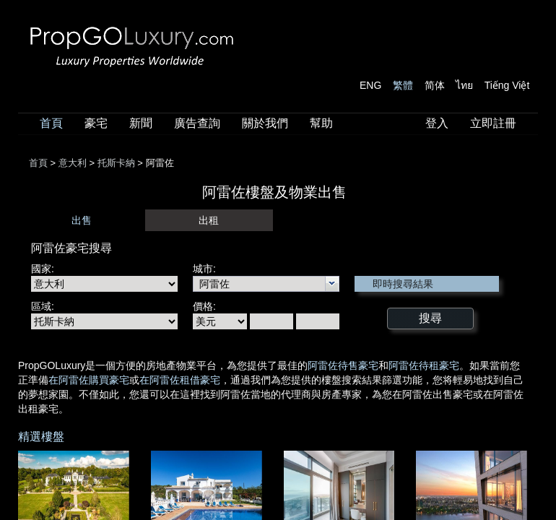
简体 (435, 85)
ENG (370, 85)
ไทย (464, 85)
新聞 (140, 123)
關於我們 (265, 123)
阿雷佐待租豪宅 (423, 365)
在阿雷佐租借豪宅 (179, 380)
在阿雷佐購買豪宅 (88, 380)
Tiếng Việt (507, 85)
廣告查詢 (197, 123)
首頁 (51, 123)
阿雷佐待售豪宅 (343, 365)
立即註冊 (493, 123)
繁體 (403, 85)
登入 (436, 123)
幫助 (321, 123)
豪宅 (96, 123)
